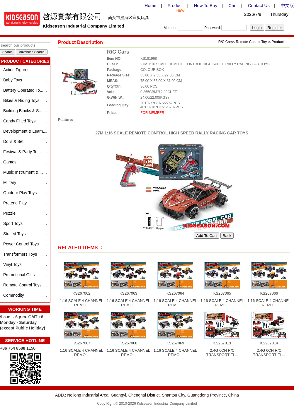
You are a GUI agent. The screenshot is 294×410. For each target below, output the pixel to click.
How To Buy (205, 5)
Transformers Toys (20, 254)
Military (9, 182)
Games (9, 162)
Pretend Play (15, 203)
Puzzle (9, 213)
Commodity (13, 295)
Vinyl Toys (12, 264)
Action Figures (16, 69)
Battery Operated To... (23, 90)
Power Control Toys (21, 244)
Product (175, 5)
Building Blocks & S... (22, 110)
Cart (232, 5)
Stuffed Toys (14, 233)
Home (151, 5)
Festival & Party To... (22, 151)
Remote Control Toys (22, 285)
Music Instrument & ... (23, 172)
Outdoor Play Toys (20, 192)
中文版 (287, 5)
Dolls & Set (13, 141)
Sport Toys (13, 223)
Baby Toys (12, 80)
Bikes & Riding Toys (21, 100)
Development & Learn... (24, 131)
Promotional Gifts (19, 274)
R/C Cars (225, 42)
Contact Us (259, 5)
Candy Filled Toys (19, 121)
